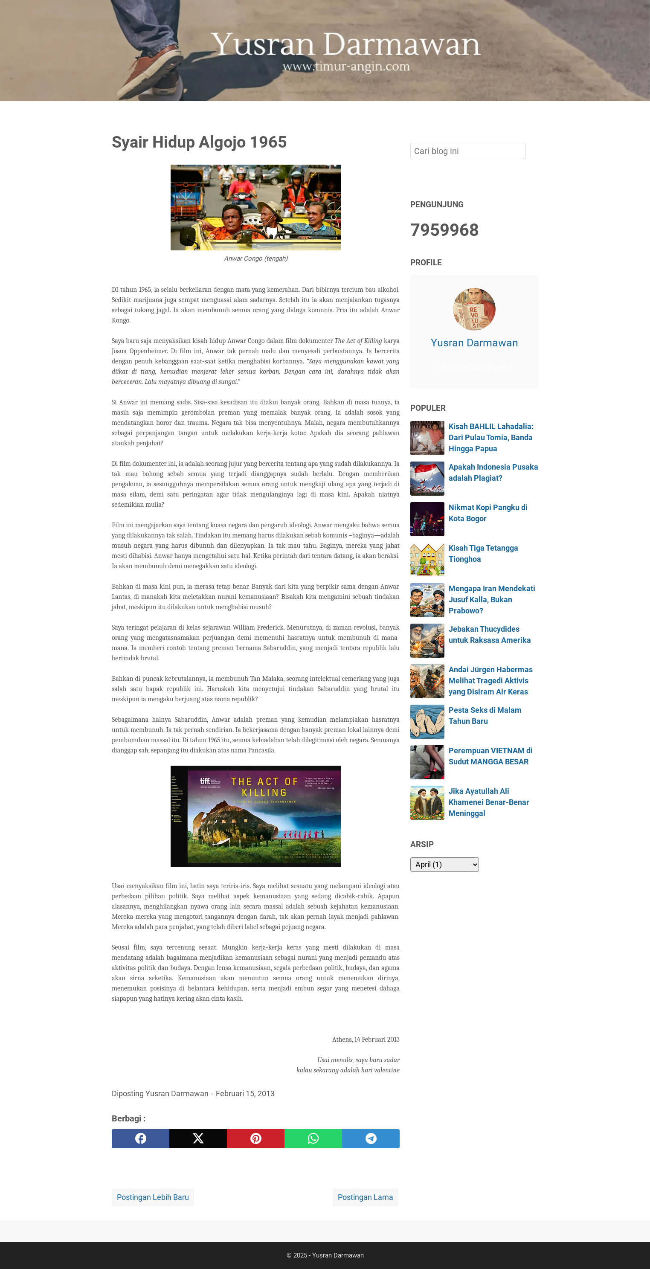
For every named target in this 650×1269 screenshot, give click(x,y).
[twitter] (198, 1138)
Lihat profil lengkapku (474, 367)
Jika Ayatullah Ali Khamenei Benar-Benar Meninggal (489, 802)
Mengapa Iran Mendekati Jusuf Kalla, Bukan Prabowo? (492, 600)
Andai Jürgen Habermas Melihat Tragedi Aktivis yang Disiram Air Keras (491, 681)
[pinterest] (255, 1138)
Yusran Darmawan (474, 343)
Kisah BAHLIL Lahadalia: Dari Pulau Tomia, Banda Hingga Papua (491, 437)
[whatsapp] (313, 1138)
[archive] (444, 864)
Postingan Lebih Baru (153, 1197)
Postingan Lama (365, 1197)
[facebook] (140, 1138)
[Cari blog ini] (533, 115)
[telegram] (371, 1138)
